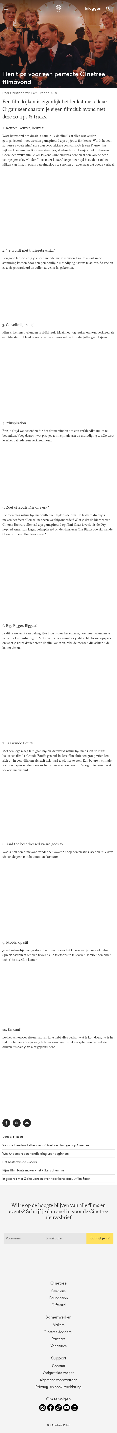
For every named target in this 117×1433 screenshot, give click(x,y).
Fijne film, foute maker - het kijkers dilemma (33, 1170)
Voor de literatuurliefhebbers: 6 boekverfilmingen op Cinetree (45, 1145)
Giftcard (59, 1305)
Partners (58, 1339)
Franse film (98, 145)
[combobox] (108, 8)
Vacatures (59, 1346)
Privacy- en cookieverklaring (58, 1387)
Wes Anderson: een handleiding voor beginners (35, 1154)
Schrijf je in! (100, 1238)
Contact (58, 1366)
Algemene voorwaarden (58, 1380)
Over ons (58, 1291)
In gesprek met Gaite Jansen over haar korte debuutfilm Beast (46, 1179)
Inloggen (93, 8)
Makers (58, 1325)
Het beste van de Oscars (19, 1162)
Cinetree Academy (58, 1332)
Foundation (58, 1298)
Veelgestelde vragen (58, 1373)
